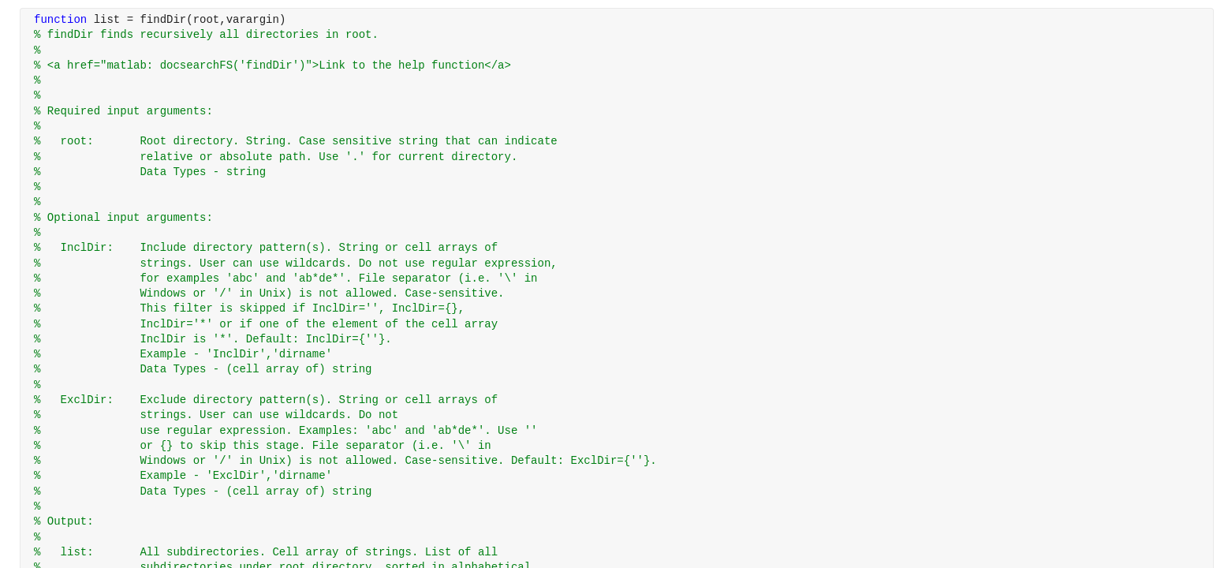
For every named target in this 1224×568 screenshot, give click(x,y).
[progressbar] (659, 323)
